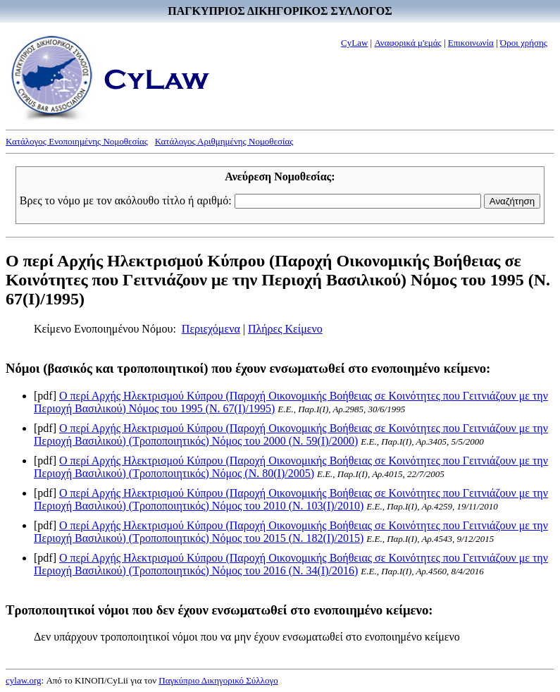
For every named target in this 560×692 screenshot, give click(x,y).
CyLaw (354, 42)
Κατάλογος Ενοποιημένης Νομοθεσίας (77, 141)
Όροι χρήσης (523, 42)
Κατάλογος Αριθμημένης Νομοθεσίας (224, 141)
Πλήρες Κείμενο (285, 329)
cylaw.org (24, 680)
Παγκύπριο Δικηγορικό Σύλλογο (218, 680)
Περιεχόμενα (211, 329)
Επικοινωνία (471, 42)
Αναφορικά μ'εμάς (407, 42)
